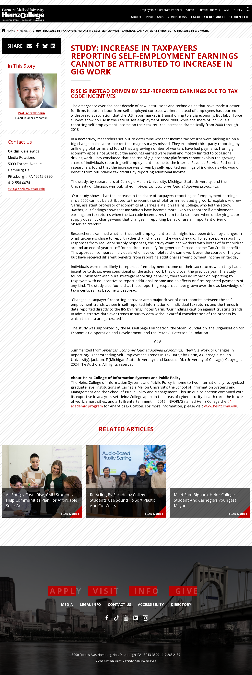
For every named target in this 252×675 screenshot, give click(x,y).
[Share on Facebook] (37, 46)
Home (8, 31)
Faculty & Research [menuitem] (208, 17)
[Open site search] (248, 9)
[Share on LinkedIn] (53, 46)
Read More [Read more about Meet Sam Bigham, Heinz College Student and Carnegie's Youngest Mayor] (238, 514)
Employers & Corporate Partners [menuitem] (161, 10)
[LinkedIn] (135, 618)
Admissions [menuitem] (177, 17)
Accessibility (151, 604)
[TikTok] (116, 618)
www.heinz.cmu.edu (220, 406)
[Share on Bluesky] (45, 46)
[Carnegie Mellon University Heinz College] (23, 15)
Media (67, 604)
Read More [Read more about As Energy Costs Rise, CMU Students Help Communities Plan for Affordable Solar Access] (70, 514)
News (24, 31)
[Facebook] (107, 618)
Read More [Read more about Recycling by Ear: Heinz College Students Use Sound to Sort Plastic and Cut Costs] (154, 514)
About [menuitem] (136, 17)
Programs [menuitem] (154, 17)
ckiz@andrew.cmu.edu (26, 189)
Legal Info (90, 604)
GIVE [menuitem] (227, 10)
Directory (181, 604)
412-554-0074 (19, 182)
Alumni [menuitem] (190, 10)
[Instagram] (145, 618)
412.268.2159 (170, 655)
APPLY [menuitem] (238, 10)
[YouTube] (126, 618)
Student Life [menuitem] (239, 17)
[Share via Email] (29, 46)
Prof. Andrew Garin (31, 113)
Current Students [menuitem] (209, 10)
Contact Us (119, 604)
